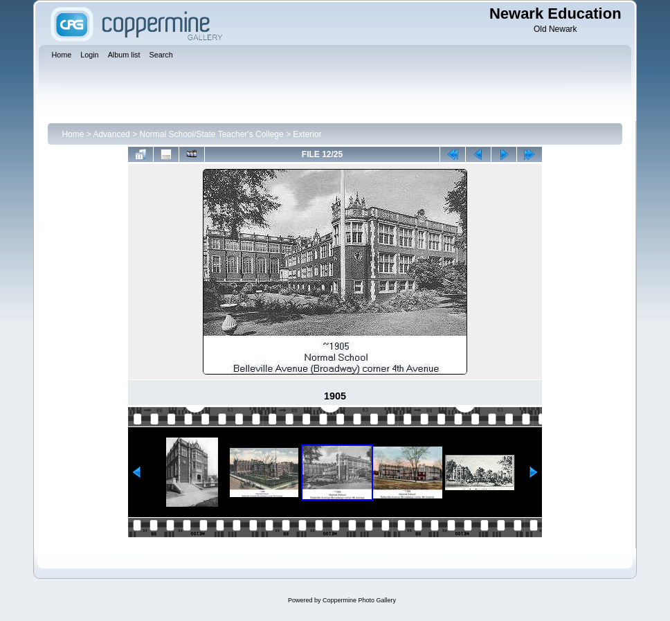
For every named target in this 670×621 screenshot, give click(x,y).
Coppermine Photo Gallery (359, 600)
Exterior (307, 134)
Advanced (111, 134)
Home (73, 134)
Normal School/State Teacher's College (211, 134)
